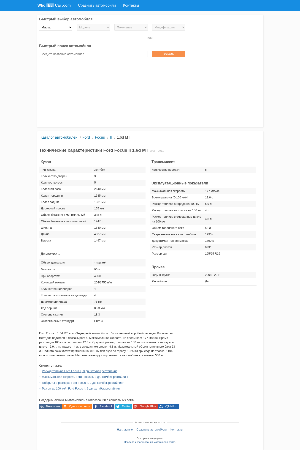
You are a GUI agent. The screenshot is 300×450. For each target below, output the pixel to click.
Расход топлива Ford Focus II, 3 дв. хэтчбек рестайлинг (79, 371)
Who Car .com (54, 5)
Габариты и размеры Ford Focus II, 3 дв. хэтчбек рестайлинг (83, 382)
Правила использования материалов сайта (149, 442)
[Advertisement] (150, 93)
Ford (86, 137)
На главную (125, 429)
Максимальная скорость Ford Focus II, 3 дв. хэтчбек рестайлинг (85, 377)
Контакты (176, 429)
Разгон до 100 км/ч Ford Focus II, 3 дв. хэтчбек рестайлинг (81, 388)
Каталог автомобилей (59, 137)
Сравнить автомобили (151, 429)
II (111, 137)
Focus (100, 137)
